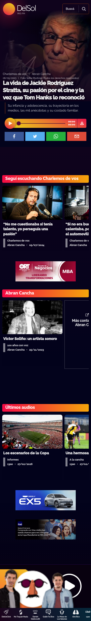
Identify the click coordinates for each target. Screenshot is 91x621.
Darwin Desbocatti (35, 618)
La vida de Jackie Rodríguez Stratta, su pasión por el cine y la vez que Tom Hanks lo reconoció (43, 90)
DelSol (26, 8)
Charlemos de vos (15, 73)
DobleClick (6, 617)
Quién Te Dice (48, 617)
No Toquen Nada (21, 617)
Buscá (70, 9)
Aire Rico (76, 617)
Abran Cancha (41, 73)
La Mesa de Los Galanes (62, 618)
